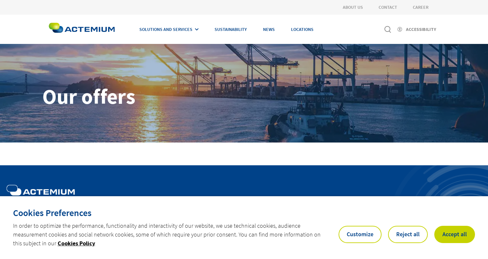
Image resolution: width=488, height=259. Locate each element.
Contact (388, 7)
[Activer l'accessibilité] (416, 29)
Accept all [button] (454, 234)
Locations (302, 29)
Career (420, 7)
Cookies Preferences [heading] (52, 213)
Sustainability (231, 29)
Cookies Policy (76, 243)
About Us (353, 7)
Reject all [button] (408, 234)
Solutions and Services (165, 29)
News (269, 29)
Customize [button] (360, 234)
